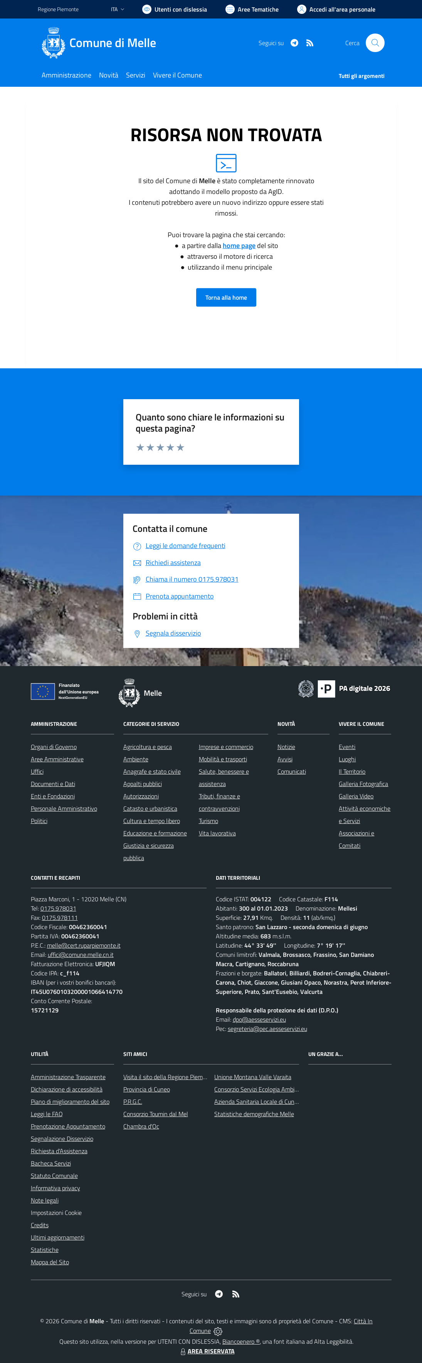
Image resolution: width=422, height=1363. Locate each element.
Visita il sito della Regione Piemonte (169, 1076)
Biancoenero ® (241, 1341)
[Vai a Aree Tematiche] (252, 9)
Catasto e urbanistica (150, 808)
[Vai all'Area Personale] (336, 9)
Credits (40, 1225)
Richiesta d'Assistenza (59, 1151)
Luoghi (347, 759)
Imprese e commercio (226, 746)
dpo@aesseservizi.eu (259, 1019)
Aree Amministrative (57, 759)
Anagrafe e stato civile (152, 771)
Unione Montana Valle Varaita (252, 1076)
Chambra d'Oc (141, 1126)
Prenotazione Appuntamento (68, 1126)
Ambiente (135, 759)
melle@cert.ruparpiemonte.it (84, 945)
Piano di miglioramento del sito (70, 1101)
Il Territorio (352, 771)
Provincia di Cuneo (146, 1089)
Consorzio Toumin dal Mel (155, 1113)
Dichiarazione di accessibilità (67, 1089)
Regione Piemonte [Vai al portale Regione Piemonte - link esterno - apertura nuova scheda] (58, 9)
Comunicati (291, 771)
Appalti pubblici (142, 783)
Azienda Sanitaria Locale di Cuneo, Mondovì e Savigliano (286, 1101)
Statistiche (45, 1249)
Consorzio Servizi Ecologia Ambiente (260, 1089)
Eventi (347, 746)
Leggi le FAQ (47, 1113)
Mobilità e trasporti (223, 759)
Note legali (45, 1200)
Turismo (208, 820)
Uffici (37, 771)
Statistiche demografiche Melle (254, 1113)
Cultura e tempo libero (151, 820)
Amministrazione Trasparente (68, 1076)
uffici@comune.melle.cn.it (81, 954)
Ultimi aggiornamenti (57, 1237)
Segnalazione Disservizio (62, 1138)
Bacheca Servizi (51, 1163)
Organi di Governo (54, 746)
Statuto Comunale (54, 1175)
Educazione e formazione (155, 833)
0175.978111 (60, 917)
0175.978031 (58, 908)
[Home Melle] (101, 43)
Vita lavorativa (217, 833)
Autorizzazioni (141, 796)
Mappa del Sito (50, 1262)
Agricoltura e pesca (147, 746)
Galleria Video (356, 796)
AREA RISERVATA (206, 1351)
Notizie (286, 746)
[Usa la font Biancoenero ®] (174, 9)
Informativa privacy (55, 1188)
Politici (39, 820)
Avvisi (285, 759)
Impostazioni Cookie (56, 1212)
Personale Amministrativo (64, 808)
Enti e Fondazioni (53, 796)
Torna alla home (226, 297)
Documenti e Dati (53, 783)
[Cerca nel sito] (375, 43)
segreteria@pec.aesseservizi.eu (267, 1028)
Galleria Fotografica (363, 783)
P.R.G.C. (132, 1101)
